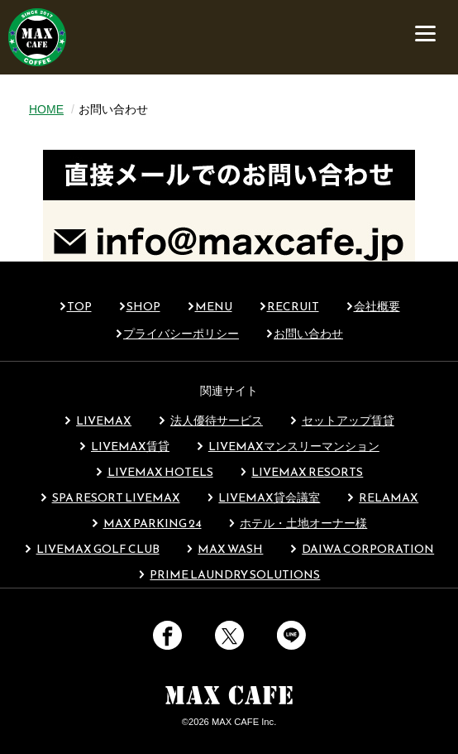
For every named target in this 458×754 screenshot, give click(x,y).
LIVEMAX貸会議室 (264, 498)
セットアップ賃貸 (341, 421)
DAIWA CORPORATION (361, 549)
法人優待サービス (210, 421)
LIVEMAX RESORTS (302, 472)
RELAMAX (382, 498)
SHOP (143, 306)
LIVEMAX (97, 421)
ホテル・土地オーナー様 (298, 523)
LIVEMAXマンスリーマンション (287, 446)
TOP (79, 306)
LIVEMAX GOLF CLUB (92, 549)
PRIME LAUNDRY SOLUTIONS (229, 575)
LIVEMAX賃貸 (124, 446)
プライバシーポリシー (181, 334)
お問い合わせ (308, 334)
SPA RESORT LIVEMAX (110, 498)
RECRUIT (293, 306)
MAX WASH (225, 549)
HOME (46, 109)
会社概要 (377, 306)
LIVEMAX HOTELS (154, 472)
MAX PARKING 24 (146, 523)
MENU (213, 306)
